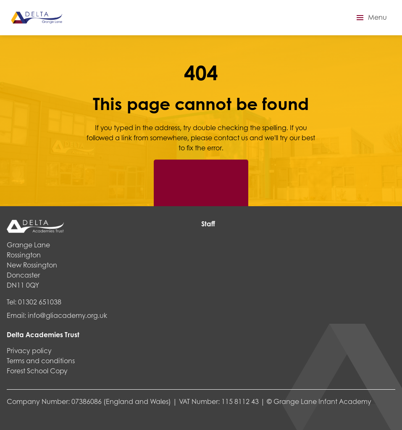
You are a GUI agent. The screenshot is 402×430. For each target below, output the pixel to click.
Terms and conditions (41, 360)
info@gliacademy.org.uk (67, 315)
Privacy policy (29, 350)
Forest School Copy (37, 370)
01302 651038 (39, 302)
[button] (370, 18)
